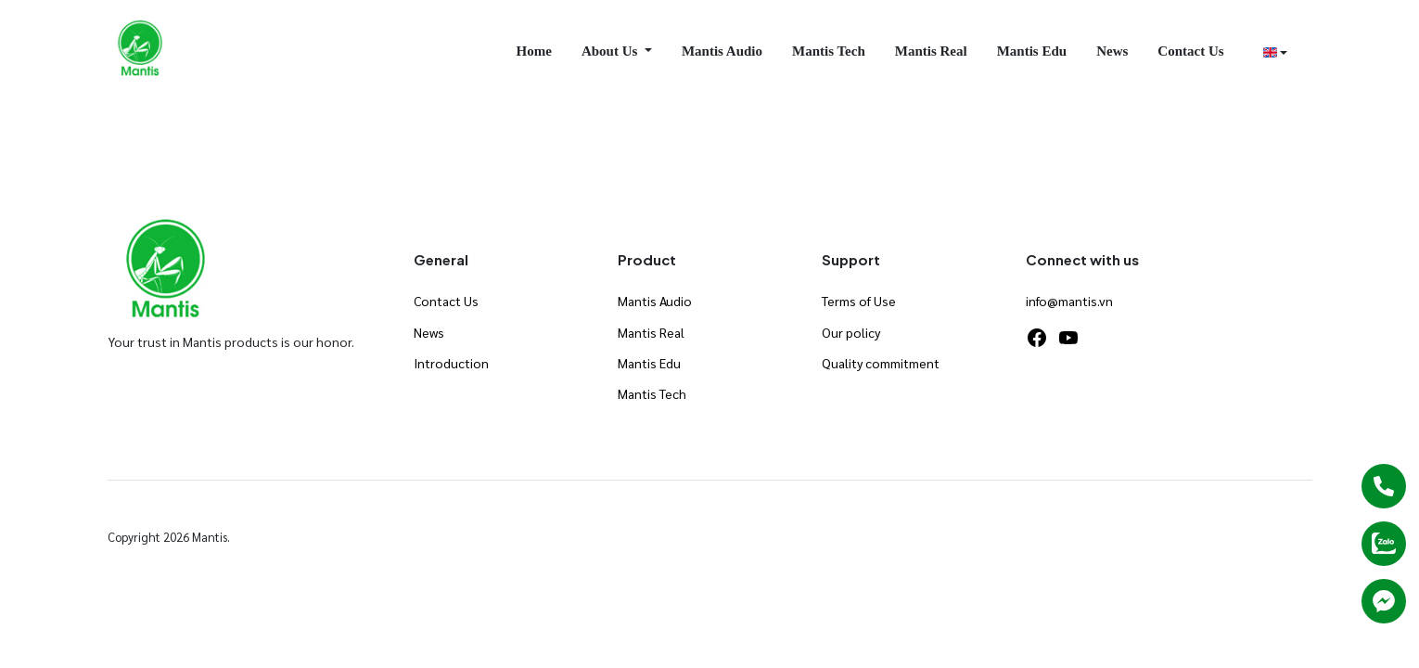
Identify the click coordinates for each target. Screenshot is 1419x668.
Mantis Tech (828, 51)
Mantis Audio (722, 51)
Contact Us (1190, 51)
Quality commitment (881, 362)
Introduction (451, 362)
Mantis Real (931, 51)
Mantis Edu (1032, 51)
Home (534, 51)
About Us (611, 51)
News (1112, 51)
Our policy (851, 332)
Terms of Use (859, 300)
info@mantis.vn (1069, 300)
